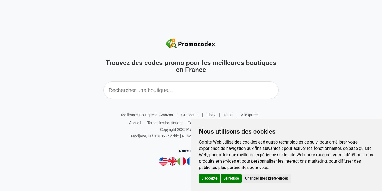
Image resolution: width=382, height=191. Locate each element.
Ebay (211, 115)
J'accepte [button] (210, 178)
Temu (228, 115)
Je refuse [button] (231, 178)
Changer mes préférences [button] (266, 178)
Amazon (166, 115)
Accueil (135, 123)
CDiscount (190, 115)
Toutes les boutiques (164, 123)
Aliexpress (249, 115)
